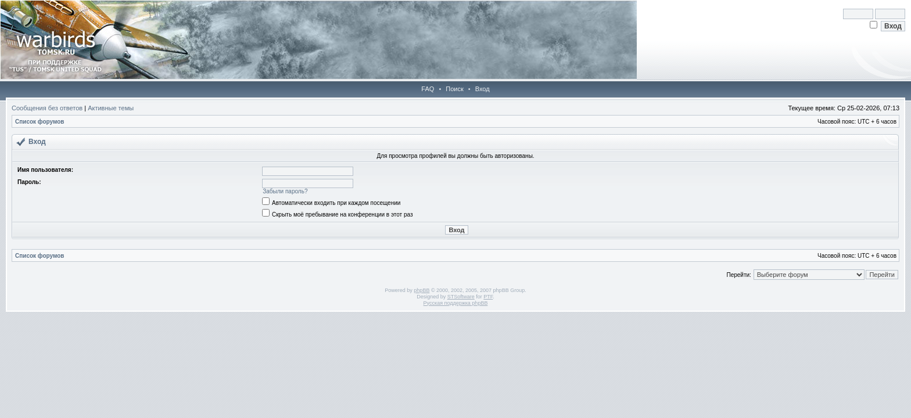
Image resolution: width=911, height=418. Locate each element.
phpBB (421, 290)
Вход (482, 88)
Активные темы (111, 108)
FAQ (427, 88)
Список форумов (39, 121)
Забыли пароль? (285, 191)
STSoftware (461, 297)
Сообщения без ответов (47, 108)
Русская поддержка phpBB (456, 303)
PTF (488, 297)
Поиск (454, 88)
